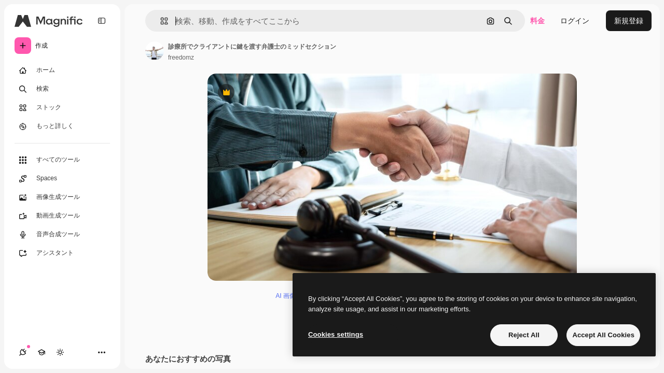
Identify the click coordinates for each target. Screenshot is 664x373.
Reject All (524, 335)
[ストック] (62, 107)
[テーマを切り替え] (60, 352)
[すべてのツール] (62, 160)
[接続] (23, 352)
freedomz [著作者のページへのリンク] (181, 57)
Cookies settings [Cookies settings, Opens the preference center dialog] (335, 334)
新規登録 (628, 21)
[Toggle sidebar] (101, 20)
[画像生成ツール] (62, 197)
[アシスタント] (62, 253)
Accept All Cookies (603, 335)
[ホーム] (62, 70)
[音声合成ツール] (62, 234)
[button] (160, 21)
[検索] (62, 89)
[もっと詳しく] (62, 126)
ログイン (574, 21)
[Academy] (41, 352)
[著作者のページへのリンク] (154, 50)
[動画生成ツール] (62, 216)
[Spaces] (62, 178)
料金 (537, 21)
